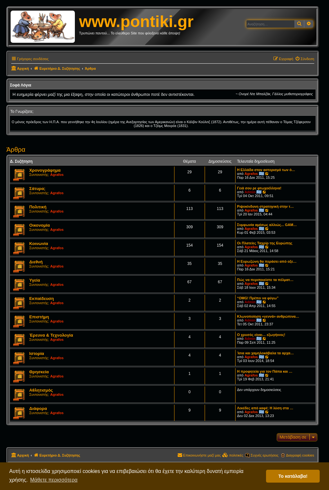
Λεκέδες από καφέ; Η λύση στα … (265, 408)
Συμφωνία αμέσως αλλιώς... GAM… (267, 225)
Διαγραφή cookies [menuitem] (300, 455)
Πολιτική (38, 206)
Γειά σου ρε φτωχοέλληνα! (259, 188)
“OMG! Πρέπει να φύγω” (258, 298)
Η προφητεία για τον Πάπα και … (264, 371)
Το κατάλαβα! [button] (292, 476)
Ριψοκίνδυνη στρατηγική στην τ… (265, 206)
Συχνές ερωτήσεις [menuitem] (265, 455)
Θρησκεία (39, 371)
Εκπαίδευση (41, 298)
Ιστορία (36, 353)
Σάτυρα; (37, 188)
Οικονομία (39, 225)
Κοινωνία (38, 243)
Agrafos (57, 175)
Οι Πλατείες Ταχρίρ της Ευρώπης (264, 243)
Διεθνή (36, 261)
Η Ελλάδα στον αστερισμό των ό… (266, 170)
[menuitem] (304, 59)
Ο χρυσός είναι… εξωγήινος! (261, 335)
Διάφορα (38, 408)
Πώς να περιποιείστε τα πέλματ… (265, 280)
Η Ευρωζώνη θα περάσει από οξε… (267, 261)
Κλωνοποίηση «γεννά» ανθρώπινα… (268, 316)
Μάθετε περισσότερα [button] (54, 480)
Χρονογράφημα (45, 170)
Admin (250, 192)
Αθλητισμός (41, 390)
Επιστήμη (39, 316)
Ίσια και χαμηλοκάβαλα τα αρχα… (265, 353)
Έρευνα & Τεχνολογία (51, 335)
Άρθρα (15, 149)
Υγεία (34, 280)
